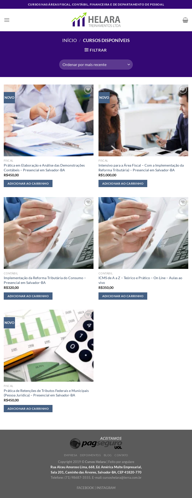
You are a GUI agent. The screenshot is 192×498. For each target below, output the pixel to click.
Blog (108, 455)
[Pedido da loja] (95, 65)
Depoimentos (90, 455)
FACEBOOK (85, 488)
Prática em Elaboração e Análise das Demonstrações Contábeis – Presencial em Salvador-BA (44, 167)
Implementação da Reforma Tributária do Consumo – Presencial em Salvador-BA (45, 280)
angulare (128, 462)
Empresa (70, 455)
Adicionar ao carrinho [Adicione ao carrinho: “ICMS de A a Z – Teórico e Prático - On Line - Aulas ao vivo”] (123, 296)
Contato (121, 455)
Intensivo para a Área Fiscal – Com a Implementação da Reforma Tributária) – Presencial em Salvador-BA (141, 167)
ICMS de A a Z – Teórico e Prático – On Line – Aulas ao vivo (140, 280)
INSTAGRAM (106, 488)
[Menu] (7, 20)
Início (69, 40)
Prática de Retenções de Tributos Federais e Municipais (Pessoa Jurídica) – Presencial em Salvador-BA (46, 392)
